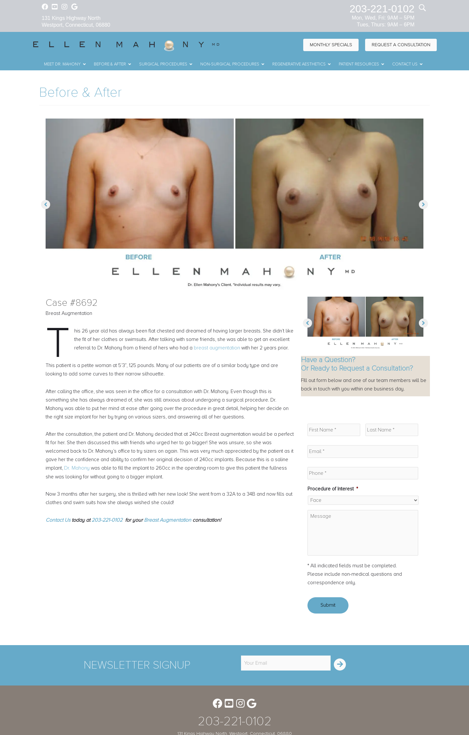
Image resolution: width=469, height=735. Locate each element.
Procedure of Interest (333, 490)
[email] (286, 671)
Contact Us (58, 532)
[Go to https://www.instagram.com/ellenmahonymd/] (64, 7)
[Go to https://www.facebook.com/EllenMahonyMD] (45, 7)
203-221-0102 (381, 9)
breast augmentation (241, 349)
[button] (45, 204)
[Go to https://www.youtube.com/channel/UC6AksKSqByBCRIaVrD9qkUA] (54, 7)
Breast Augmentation (167, 532)
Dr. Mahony (77, 479)
